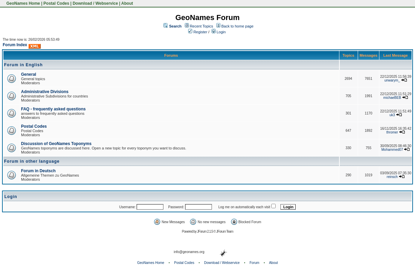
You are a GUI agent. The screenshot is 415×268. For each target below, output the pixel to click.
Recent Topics (201, 26)
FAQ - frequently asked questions (53, 109)
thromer (392, 132)
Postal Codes (56, 3)
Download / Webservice (95, 3)
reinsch (392, 177)
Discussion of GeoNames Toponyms (56, 143)
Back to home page (237, 26)
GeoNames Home (22, 3)
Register (197, 32)
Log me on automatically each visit (244, 207)
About (127, 3)
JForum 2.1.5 (205, 231)
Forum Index (15, 44)
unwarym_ (392, 80)
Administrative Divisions (44, 91)
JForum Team (224, 231)
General (28, 74)
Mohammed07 (392, 149)
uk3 (392, 115)
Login (219, 32)
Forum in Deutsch (38, 170)
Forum (254, 263)
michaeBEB (392, 98)
